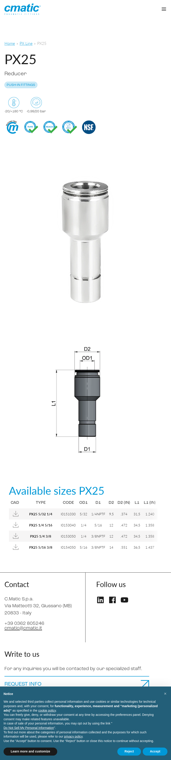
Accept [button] (155, 751)
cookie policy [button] (47, 710)
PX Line (26, 43)
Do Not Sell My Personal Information (29, 728)
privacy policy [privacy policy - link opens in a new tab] (73, 736)
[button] (165, 693)
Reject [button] (129, 751)
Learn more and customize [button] (30, 751)
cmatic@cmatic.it (23, 628)
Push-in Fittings (21, 85)
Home (9, 43)
